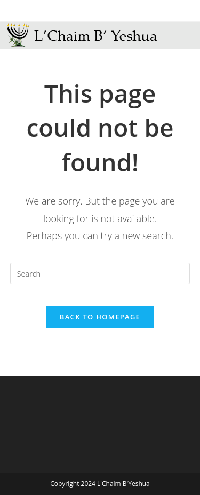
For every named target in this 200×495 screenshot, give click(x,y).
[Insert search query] (100, 273)
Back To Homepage (100, 316)
